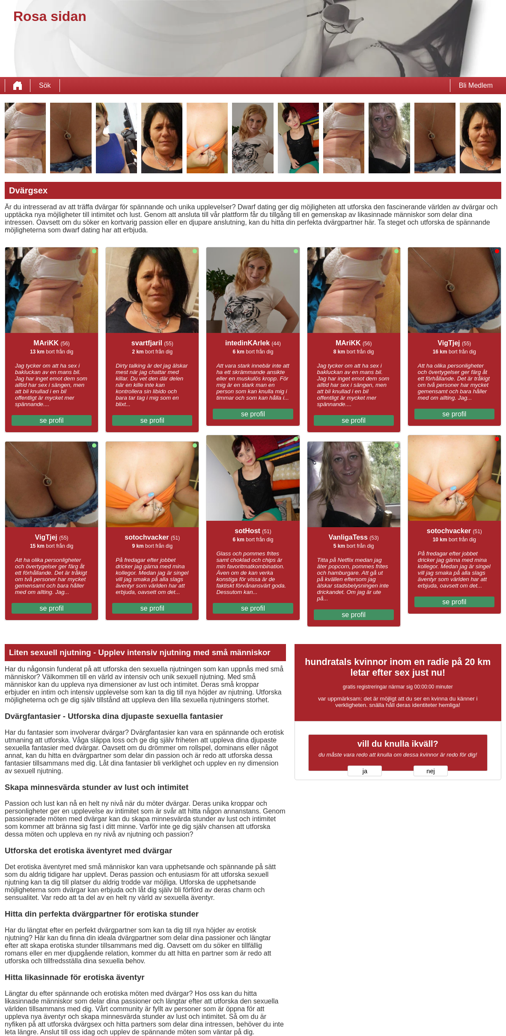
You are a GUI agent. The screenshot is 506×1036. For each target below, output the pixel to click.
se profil (52, 420)
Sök (45, 85)
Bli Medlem (476, 85)
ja (365, 771)
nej (430, 771)
